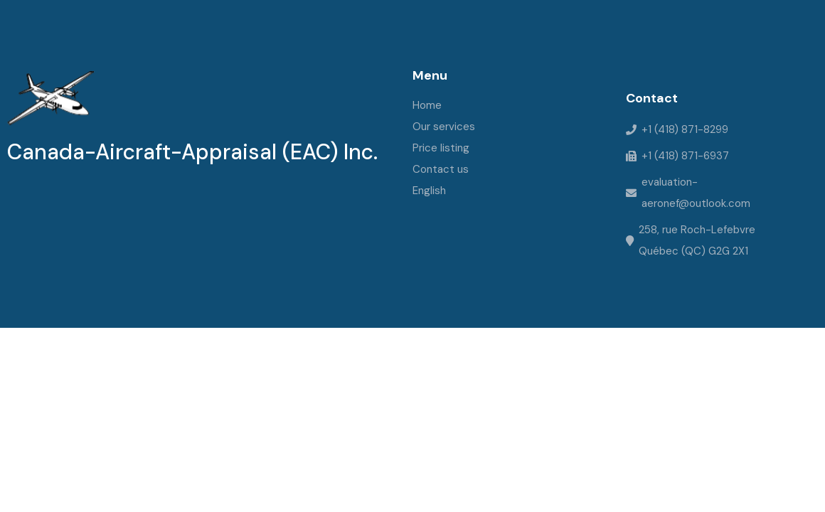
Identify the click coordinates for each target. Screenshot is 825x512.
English (429, 190)
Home (427, 105)
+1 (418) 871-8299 (685, 129)
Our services (443, 126)
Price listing (440, 148)
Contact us (440, 169)
